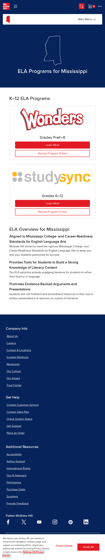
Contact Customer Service (22, 405)
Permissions (13, 482)
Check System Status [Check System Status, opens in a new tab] (19, 419)
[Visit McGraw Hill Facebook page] (8, 521)
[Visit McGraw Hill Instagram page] (54, 521)
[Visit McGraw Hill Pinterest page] (70, 521)
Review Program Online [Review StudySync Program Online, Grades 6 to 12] (52, 211)
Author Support (15, 461)
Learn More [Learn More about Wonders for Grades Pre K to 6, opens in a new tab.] (53, 145)
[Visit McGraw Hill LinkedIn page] (86, 521)
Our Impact (13, 378)
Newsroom (13, 364)
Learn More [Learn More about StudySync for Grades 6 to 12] (53, 203)
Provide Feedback (17, 503)
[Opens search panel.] (81, 6)
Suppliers (12, 496)
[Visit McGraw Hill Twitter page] (23, 521)
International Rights (18, 468)
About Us (12, 336)
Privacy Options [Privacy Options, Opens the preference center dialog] (64, 546)
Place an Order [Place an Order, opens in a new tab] (15, 433)
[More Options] (99, 6)
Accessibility (14, 454)
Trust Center (14, 385)
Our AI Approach (16, 475)
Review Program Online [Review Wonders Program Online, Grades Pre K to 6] (52, 153)
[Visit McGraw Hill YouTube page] (39, 521)
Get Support (13, 426)
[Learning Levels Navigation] (15, 6)
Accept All (88, 547)
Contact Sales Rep (17, 412)
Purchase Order (15, 489)
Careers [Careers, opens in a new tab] (11, 343)
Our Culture (13, 371)
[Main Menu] (87, 19)
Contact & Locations (18, 350)
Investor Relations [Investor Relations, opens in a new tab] (17, 357)
